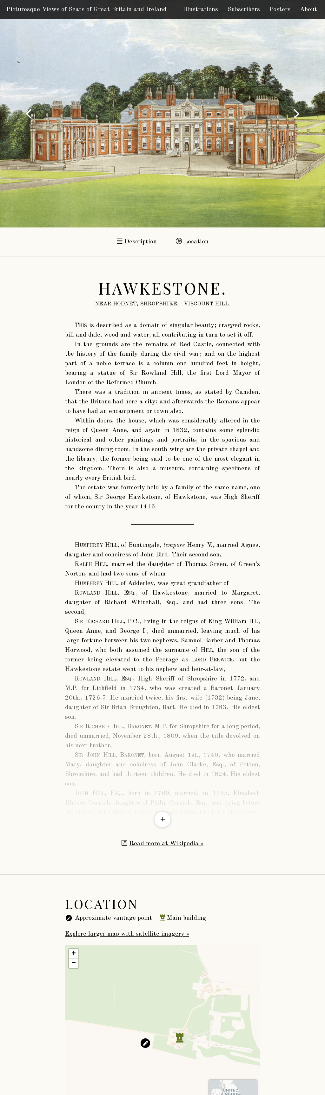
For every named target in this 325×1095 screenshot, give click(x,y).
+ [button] (74, 901)
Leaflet (184, 1081)
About (308, 9)
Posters (279, 9)
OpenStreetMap (208, 1081)
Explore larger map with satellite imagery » (127, 882)
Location (192, 241)
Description (137, 241)
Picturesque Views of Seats (86, 9)
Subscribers (244, 9)
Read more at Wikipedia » (166, 792)
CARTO (252, 1081)
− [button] (74, 911)
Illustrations (200, 9)
